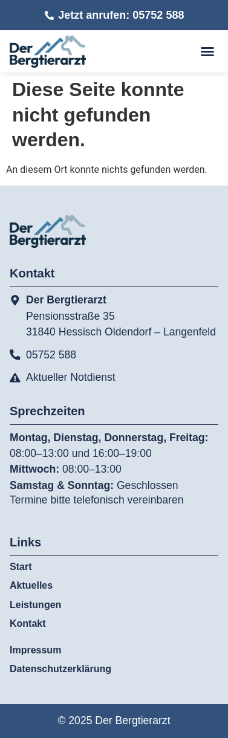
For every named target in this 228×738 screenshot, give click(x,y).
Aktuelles (31, 585)
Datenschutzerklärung (60, 669)
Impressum (35, 650)
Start (20, 567)
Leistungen (38, 605)
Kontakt (28, 623)
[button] (207, 51)
